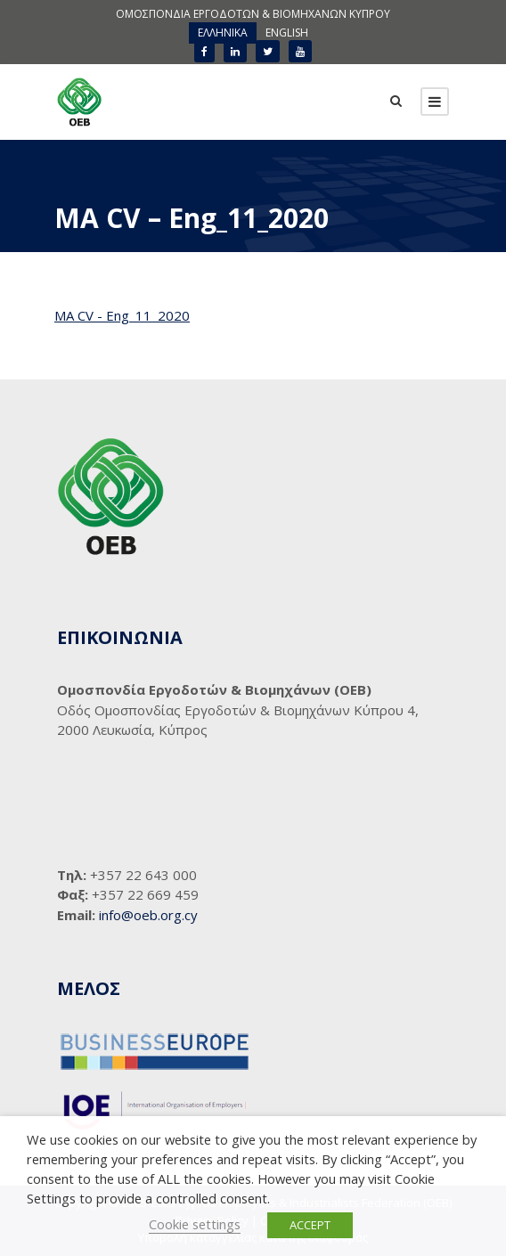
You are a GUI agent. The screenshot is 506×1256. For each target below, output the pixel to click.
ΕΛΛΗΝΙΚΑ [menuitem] (223, 32)
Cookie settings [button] (195, 1224)
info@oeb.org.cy (148, 915)
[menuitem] (223, 33)
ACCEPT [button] (310, 1225)
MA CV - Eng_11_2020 (122, 315)
